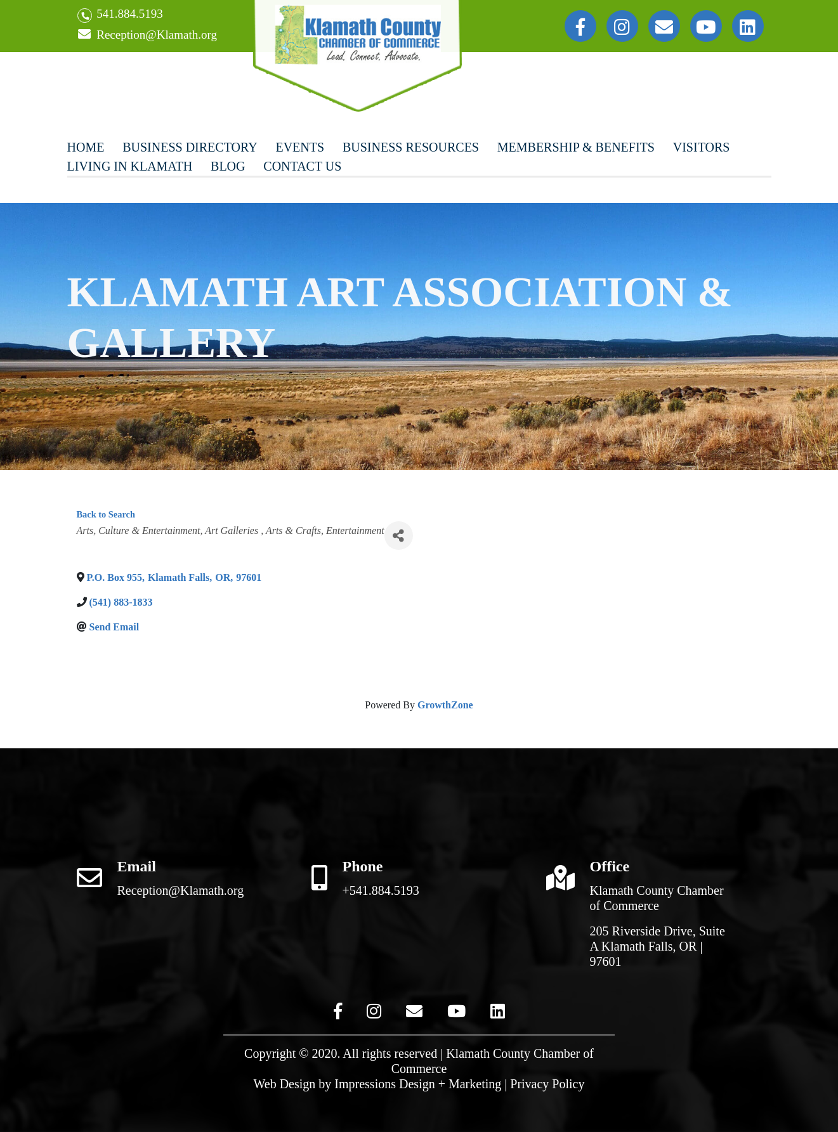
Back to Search (106, 514)
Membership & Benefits (576, 147)
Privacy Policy (547, 1084)
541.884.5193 (120, 15)
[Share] (398, 535)
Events (299, 147)
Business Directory (189, 147)
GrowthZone (445, 704)
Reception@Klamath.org (147, 35)
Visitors (701, 147)
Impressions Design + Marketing (417, 1084)
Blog (228, 166)
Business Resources (411, 147)
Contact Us (302, 166)
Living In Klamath (130, 166)
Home (86, 147)
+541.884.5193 (381, 890)
